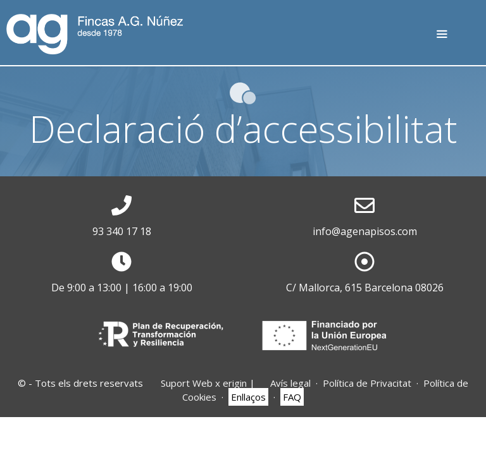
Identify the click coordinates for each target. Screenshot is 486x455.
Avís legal (290, 383)
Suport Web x (204, 383)
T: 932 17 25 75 (465, 39)
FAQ (292, 397)
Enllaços (248, 397)
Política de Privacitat (367, 383)
